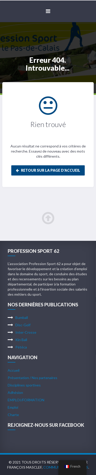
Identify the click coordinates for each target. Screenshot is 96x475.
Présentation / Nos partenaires (32, 378)
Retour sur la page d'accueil (48, 170)
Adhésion (15, 392)
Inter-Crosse (25, 332)
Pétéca (21, 347)
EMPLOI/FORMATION (26, 400)
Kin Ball (21, 340)
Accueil (13, 370)
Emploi (13, 407)
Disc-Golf (22, 325)
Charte (13, 414)
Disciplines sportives (24, 385)
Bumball (21, 317)
